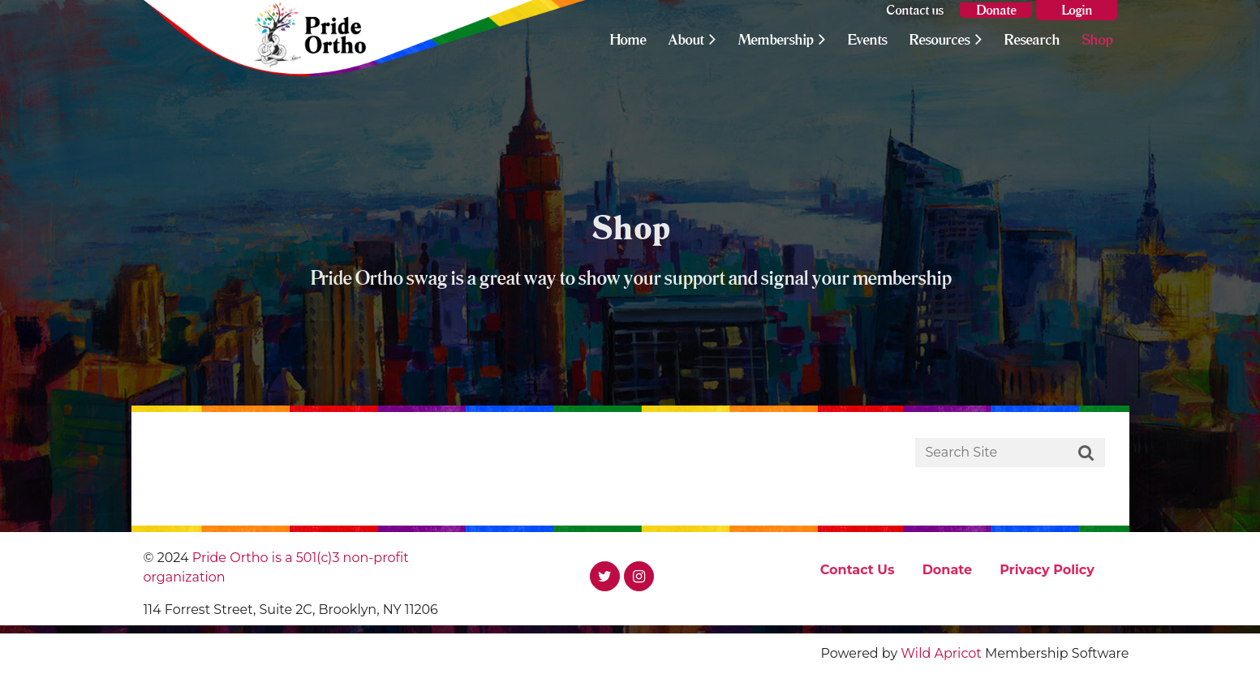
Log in (1076, 10)
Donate (996, 10)
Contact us (915, 10)
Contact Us (857, 569)
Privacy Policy (1047, 569)
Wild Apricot (941, 653)
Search (1086, 453)
